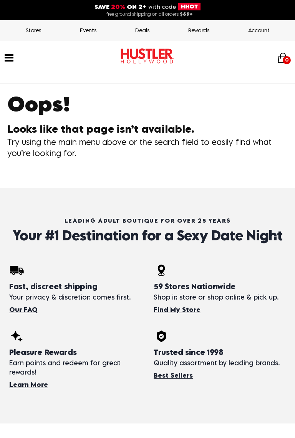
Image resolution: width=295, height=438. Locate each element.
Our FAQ (23, 309)
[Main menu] (9, 57)
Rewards (198, 30)
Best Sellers (173, 375)
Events (88, 30)
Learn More (28, 384)
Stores (33, 30)
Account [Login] (259, 30)
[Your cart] (282, 57)
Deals (142, 30)
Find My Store (177, 309)
